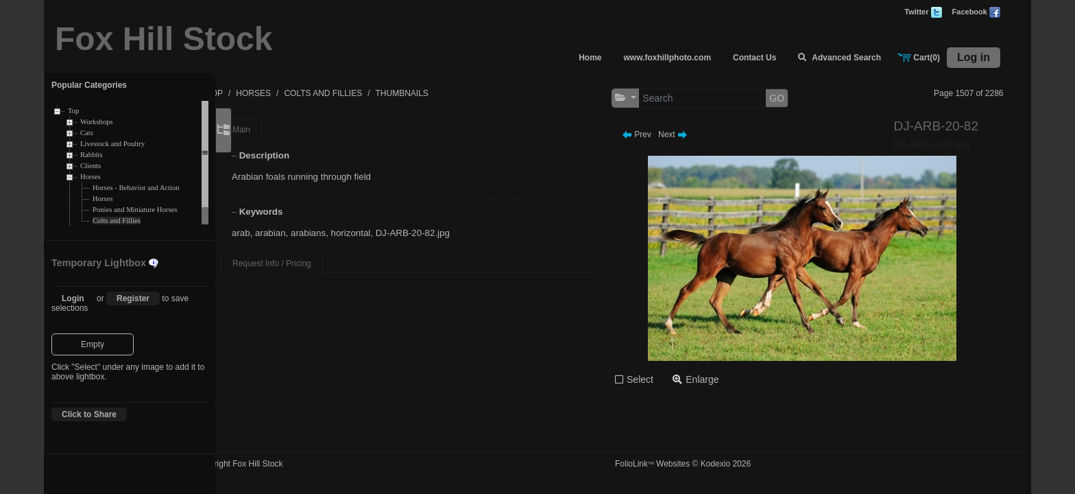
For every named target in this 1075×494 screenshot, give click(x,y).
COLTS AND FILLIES (378, 93)
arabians (347, 233)
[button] (651, 98)
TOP (269, 93)
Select (665, 379)
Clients (90, 165)
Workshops (96, 122)
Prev (662, 134)
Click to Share (89, 414)
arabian (309, 233)
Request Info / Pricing (310, 263)
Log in (973, 57)
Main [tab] (280, 129)
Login (73, 298)
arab (280, 233)
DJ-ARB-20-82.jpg (452, 233)
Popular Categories (89, 85)
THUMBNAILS (456, 93)
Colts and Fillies (117, 220)
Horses (90, 176)
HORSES (308, 93)
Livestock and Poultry (112, 144)
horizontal (390, 233)
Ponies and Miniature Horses (135, 209)
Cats (86, 133)
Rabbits (91, 154)
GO (802, 98)
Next (698, 134)
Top (73, 111)
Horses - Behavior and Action (136, 187)
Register (133, 298)
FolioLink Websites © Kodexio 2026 (708, 464)
